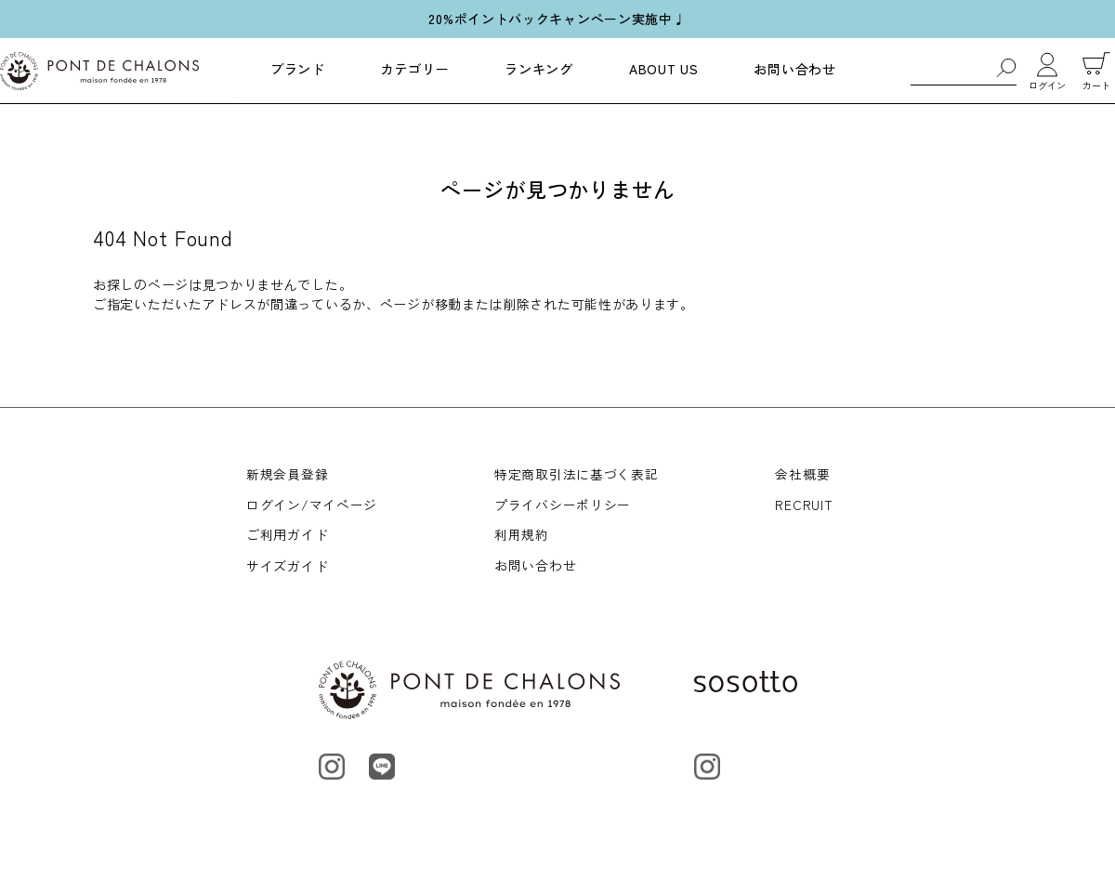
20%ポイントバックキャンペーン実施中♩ (557, 18)
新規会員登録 (287, 474)
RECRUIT (804, 505)
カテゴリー (415, 68)
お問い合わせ (794, 68)
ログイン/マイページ (311, 505)
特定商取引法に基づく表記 (576, 474)
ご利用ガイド (287, 537)
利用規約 (521, 537)
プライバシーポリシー (562, 505)
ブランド (297, 68)
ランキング (539, 68)
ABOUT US (664, 68)
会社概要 (802, 474)
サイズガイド (287, 567)
